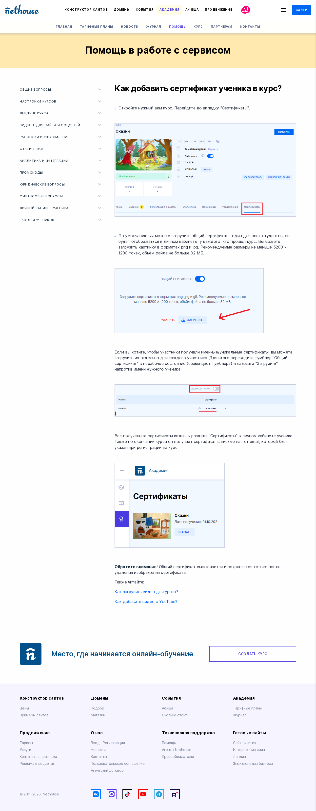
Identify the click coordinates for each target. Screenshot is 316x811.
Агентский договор (107, 770)
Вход (95, 743)
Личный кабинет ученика (61, 208)
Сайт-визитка (244, 743)
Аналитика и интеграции (61, 161)
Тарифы (26, 743)
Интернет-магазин (249, 750)
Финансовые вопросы (61, 196)
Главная (64, 26)
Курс (198, 26)
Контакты (250, 26)
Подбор (97, 708)
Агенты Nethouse (176, 750)
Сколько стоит (174, 715)
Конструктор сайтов (86, 9)
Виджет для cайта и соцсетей (61, 125)
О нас (97, 732)
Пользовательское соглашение (118, 764)
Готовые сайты (249, 732)
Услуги (25, 750)
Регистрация (114, 743)
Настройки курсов (61, 101)
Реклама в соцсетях (37, 764)
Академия (169, 9)
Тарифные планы (96, 26)
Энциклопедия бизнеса (253, 764)
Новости (129, 26)
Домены (122, 9)
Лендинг (240, 757)
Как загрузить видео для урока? (146, 591)
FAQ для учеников (61, 220)
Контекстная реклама (38, 757)
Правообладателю (178, 757)
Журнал (153, 26)
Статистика (61, 149)
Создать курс (252, 654)
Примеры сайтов (34, 715)
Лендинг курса (61, 113)
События (145, 9)
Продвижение (218, 9)
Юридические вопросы (61, 184)
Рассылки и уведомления (61, 137)
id (246, 10)
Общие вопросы (61, 89)
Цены (24, 708)
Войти (301, 10)
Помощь (177, 26)
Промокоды (61, 172)
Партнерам (221, 26)
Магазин (98, 715)
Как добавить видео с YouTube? (146, 601)
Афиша (192, 9)
